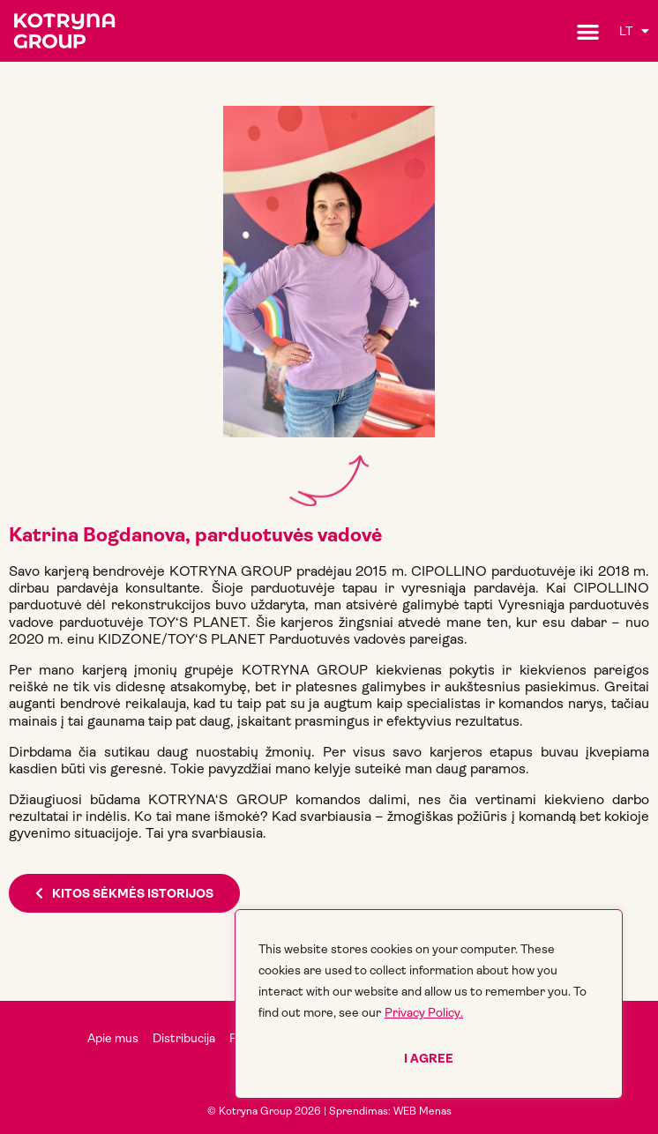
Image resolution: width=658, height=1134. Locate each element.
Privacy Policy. (424, 1012)
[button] (588, 31)
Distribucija (184, 1038)
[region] (429, 1004)
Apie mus (112, 1038)
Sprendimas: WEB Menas (390, 1111)
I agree (428, 1058)
